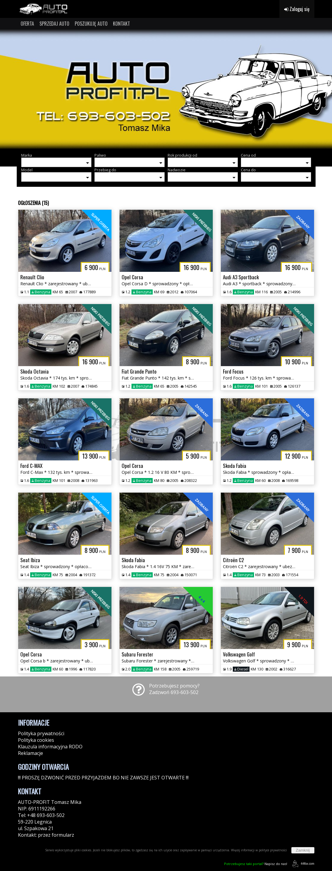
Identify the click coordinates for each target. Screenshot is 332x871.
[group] (166, 89)
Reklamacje (30, 753)
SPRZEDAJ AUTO (54, 23)
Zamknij (303, 850)
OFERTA (27, 23)
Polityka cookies (36, 740)
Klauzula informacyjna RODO (50, 746)
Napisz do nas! (255, 863)
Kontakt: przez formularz (46, 835)
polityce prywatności (273, 850)
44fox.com (302, 863)
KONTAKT (121, 23)
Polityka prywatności (41, 733)
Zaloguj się (297, 9)
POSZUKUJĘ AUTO (91, 23)
